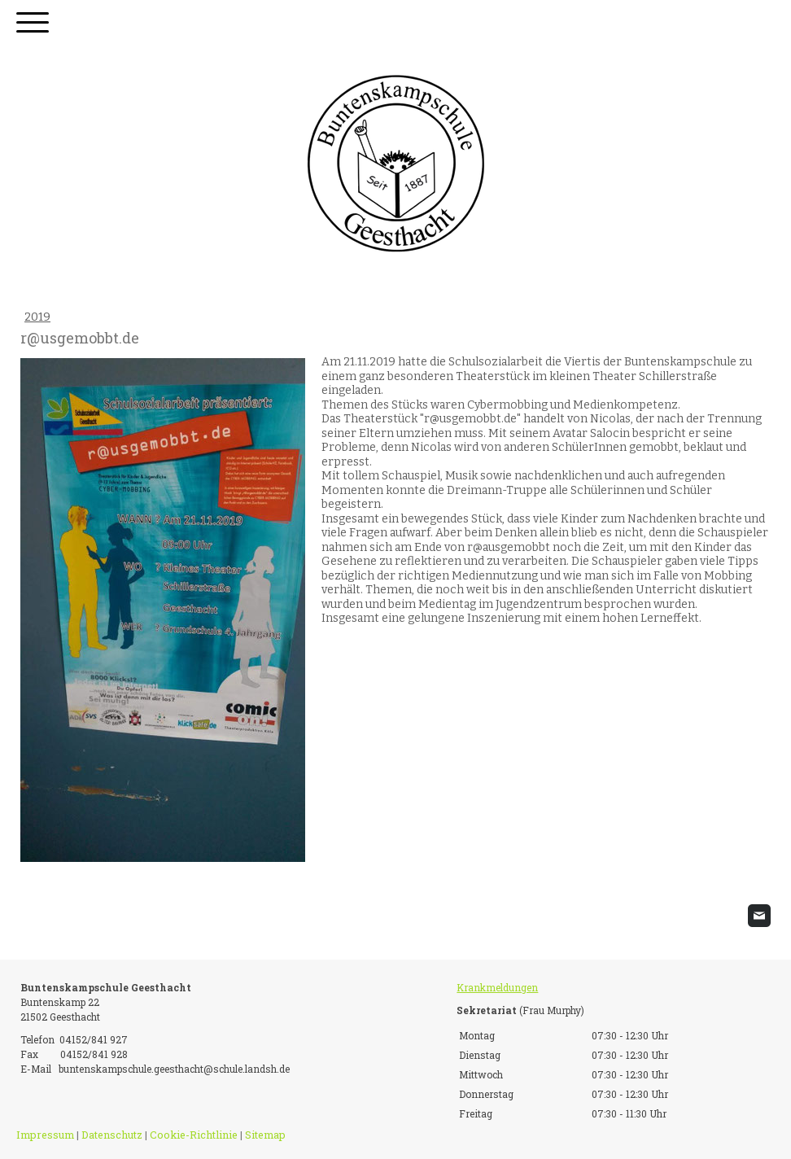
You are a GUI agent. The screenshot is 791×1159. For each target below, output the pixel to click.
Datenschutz (111, 1134)
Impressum (45, 1134)
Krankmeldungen (497, 987)
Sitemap (265, 1134)
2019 (37, 317)
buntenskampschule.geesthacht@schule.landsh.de (174, 1068)
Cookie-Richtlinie (194, 1134)
